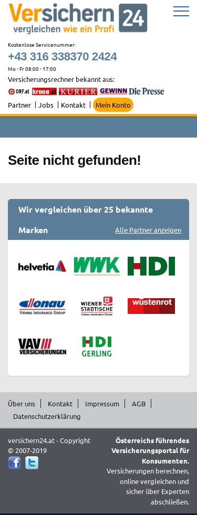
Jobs (46, 104)
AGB (139, 403)
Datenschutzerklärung (47, 416)
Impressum (102, 403)
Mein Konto (113, 104)
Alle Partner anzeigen (148, 229)
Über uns (21, 403)
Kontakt (73, 104)
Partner (19, 104)
